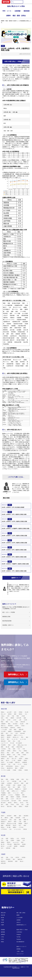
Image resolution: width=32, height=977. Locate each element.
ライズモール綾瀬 (5, 770)
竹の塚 (3, 791)
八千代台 (21, 827)
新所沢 (9, 842)
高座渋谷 (12, 727)
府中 (2, 804)
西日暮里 (25, 796)
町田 (18, 804)
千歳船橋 (3, 792)
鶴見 (13, 746)
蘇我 (15, 821)
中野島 (9, 750)
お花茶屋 (9, 783)
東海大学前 (20, 746)
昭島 (7, 779)
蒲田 (2, 785)
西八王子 (19, 798)
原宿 (27, 752)
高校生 (2, 941)
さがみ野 (3, 731)
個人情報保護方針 (20, 941)
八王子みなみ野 (5, 800)
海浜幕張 (26, 815)
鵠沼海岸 (10, 725)
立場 (19, 741)
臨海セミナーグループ (21, 946)
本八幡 (9, 827)
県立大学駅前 (4, 727)
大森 (25, 781)
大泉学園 (14, 781)
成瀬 (7, 796)
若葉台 (20, 770)
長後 (9, 745)
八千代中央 (4, 829)
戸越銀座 (17, 794)
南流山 (3, 827)
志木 (24, 840)
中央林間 (3, 745)
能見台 (3, 752)
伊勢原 (21, 712)
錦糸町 (19, 785)
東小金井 (3, 802)
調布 (9, 792)
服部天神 (20, 859)
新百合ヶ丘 (16, 737)
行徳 (24, 817)
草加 (22, 842)
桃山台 (22, 861)
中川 (19, 748)
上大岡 (3, 719)
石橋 (7, 857)
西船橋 (20, 823)
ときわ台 (10, 794)
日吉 (14, 754)
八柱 (10, 829)
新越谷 (3, 842)
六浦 (14, 764)
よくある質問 (19, 917)
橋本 (18, 752)
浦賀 (15, 714)
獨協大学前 (17, 844)
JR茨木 (17, 857)
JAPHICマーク (20, 960)
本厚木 (21, 758)
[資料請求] (16, 884)
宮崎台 (25, 760)
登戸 (13, 752)
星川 (8, 758)
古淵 (10, 729)
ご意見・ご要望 (20, 951)
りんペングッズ (20, 953)
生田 (15, 712)
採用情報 (18, 949)
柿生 (7, 717)
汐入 (12, 733)
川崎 (16, 721)
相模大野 (21, 729)
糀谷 (9, 787)
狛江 (14, 787)
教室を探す (3, 912)
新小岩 (11, 789)
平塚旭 (24, 754)
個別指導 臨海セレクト (22, 924)
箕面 (16, 861)
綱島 (2, 746)
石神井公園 (4, 789)
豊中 (14, 859)
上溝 (20, 719)
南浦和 (16, 846)
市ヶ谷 (3, 781)
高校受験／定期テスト (8, 625)
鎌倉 (25, 717)
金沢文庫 (19, 717)
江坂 (12, 857)
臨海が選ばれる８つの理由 (16, 6)
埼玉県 (2, 922)
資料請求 (3, 934)
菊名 (9, 723)
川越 (7, 840)
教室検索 (26, 11)
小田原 (23, 716)
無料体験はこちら (17, 674)
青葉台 (3, 712)
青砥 (2, 779)
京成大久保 (4, 819)
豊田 (23, 794)
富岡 (14, 748)
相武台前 (3, 741)
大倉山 (3, 716)
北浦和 (12, 840)
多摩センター (15, 791)
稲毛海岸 (9, 815)
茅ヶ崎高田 (19, 743)
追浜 (2, 717)
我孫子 (3, 815)
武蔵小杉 (17, 762)
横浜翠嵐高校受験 (6, 620)
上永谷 (15, 719)
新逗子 (3, 737)
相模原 (10, 731)
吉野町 (22, 768)
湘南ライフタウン (18, 735)
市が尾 (27, 712)
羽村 (20, 800)
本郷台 (27, 758)
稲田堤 (10, 714)
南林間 (19, 760)
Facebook (19, 939)
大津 (8, 716)
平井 (27, 802)
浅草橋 (12, 779)
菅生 (22, 737)
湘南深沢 (9, 735)
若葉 (14, 848)
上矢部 (25, 719)
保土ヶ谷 (14, 758)
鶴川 (22, 792)
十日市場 (3, 748)
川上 (12, 721)
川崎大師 (22, 721)
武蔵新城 (24, 762)
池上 (27, 779)
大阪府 (2, 924)
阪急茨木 (3, 861)
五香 (10, 819)
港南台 (19, 727)
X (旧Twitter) (19, 932)
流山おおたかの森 (11, 823)
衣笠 (27, 723)
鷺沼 (24, 731)
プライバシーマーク (14, 959)
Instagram (19, 934)
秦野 (22, 752)
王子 (8, 781)
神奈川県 (3, 915)
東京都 (2, 917)
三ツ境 (13, 760)
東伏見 (10, 802)
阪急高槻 (10, 861)
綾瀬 (18, 779)
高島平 (25, 789)
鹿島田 (12, 717)
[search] (12, 2)
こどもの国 (4, 729)
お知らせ (18, 922)
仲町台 (15, 750)
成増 (2, 796)
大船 (13, 716)
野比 (8, 752)
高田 (9, 741)
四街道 (25, 829)
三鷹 (27, 804)
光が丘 (22, 802)
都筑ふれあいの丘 (22, 745)
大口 (26, 714)
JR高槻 (24, 857)
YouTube (18, 936)
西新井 (12, 796)
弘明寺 (17, 725)
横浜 (16, 768)
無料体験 (3, 932)
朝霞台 (12, 838)
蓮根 (7, 798)
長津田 (3, 750)
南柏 (25, 825)
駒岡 (15, 729)
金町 (27, 783)
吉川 (2, 848)
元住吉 (25, 764)
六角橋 (14, 770)
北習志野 (17, 817)
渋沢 (16, 733)
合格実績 (17, 11)
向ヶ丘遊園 (10, 762)
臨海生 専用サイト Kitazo (22, 929)
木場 (14, 785)
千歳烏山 (23, 791)
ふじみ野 (9, 846)
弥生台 (17, 766)
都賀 (25, 821)
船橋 (2, 825)
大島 (20, 781)
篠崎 (19, 787)
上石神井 (8, 785)
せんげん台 (16, 842)
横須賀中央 (10, 768)
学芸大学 (16, 783)
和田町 (26, 770)
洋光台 (3, 768)
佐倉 (15, 819)
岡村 (18, 716)
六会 (9, 764)
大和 (2, 766)
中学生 (2, 939)
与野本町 (8, 848)
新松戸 (10, 821)
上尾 (2, 838)
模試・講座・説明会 (19, 15)
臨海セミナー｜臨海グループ (20, 966)
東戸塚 (3, 754)
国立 (25, 785)
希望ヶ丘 (3, 725)
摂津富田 (8, 859)
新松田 (9, 737)
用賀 (15, 806)
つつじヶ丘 (16, 792)
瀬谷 (27, 737)
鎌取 (12, 817)
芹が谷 (3, 739)
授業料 (8, 15)
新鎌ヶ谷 (26, 819)
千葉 (20, 821)
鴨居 (2, 721)
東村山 (16, 802)
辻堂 (14, 745)
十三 (2, 859)
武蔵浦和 (22, 846)
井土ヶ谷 (3, 714)
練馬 (2, 798)
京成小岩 (3, 787)
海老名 (21, 714)
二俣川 (22, 756)
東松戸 (26, 823)
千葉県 (2, 920)
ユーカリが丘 (17, 829)
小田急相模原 (17, 731)
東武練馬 (3, 794)
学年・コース (7, 11)
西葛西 (18, 796)
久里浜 (23, 725)
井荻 (22, 779)
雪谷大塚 (9, 806)
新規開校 (3, 929)
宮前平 (3, 762)
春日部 (23, 838)
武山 (14, 741)
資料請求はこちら (17, 682)
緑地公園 (3, 863)
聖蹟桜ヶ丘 (18, 789)
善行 (8, 739)
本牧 (2, 760)
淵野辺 (3, 758)
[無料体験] (16, 891)
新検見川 (3, 821)
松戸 (20, 825)
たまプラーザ (4, 743)
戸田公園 (9, 844)
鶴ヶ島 (3, 844)
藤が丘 (11, 756)
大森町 (3, 783)
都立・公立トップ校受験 (8, 612)
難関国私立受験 (6, 616)
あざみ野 (9, 712)
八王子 (12, 798)
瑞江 (22, 804)
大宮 (18, 838)
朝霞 (7, 838)
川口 (2, 840)
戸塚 (9, 748)
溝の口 (8, 760)
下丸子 (24, 787)
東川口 (3, 846)
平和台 (12, 804)
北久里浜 (15, 723)
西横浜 (25, 750)
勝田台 (6, 817)
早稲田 (27, 806)
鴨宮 (7, 721)
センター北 (15, 739)
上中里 (9, 719)
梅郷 (15, 815)
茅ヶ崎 (12, 743)
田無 (8, 791)
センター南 (23, 739)
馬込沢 (15, 825)
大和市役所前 (9, 766)
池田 (2, 857)
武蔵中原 (3, 764)
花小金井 (13, 800)
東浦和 (24, 844)
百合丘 (23, 766)
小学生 (2, 936)
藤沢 (16, 756)
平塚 (19, 754)
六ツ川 (19, 764)
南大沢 (3, 806)
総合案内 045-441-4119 (16, 689)
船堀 (7, 804)
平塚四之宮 (4, 756)
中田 (24, 748)
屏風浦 (9, 754)
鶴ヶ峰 (8, 746)
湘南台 (3, 735)
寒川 (7, 733)
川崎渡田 (3, 723)
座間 (2, 733)
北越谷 (18, 840)
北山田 (22, 723)
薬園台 (15, 827)
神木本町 (22, 733)
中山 (20, 750)
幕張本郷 (8, 825)
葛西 (22, 783)
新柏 (20, 819)
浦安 (20, 815)
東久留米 (25, 800)
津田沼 (3, 823)
